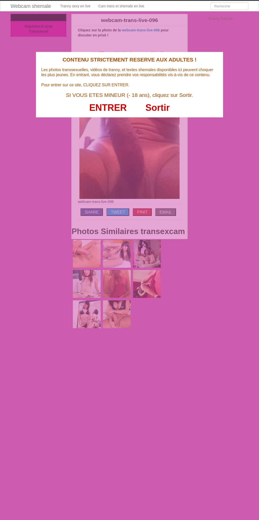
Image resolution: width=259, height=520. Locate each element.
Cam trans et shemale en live (121, 6)
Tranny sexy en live (75, 6)
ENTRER (108, 107)
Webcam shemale (31, 6)
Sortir (157, 107)
